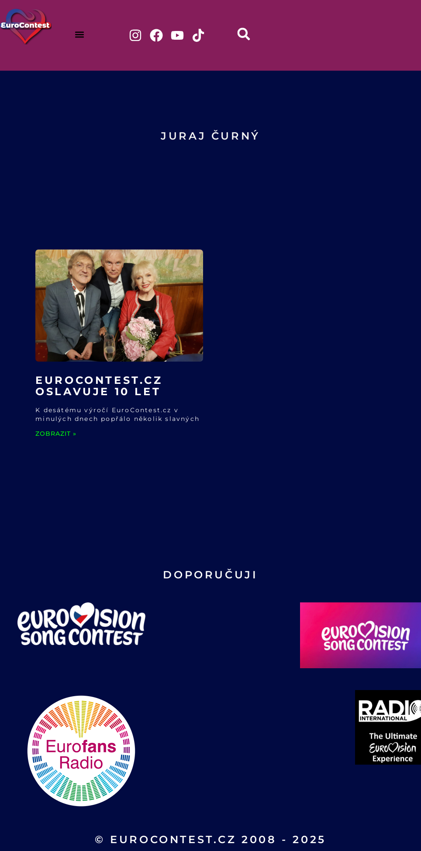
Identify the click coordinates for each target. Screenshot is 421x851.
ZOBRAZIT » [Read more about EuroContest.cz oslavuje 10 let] (55, 433)
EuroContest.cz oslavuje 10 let (98, 386)
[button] (79, 34)
